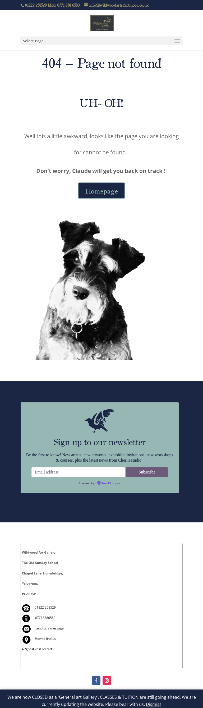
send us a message (49, 628)
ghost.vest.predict (37, 649)
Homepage (101, 190)
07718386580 (45, 617)
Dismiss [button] (154, 704)
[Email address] (78, 472)
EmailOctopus (111, 483)
